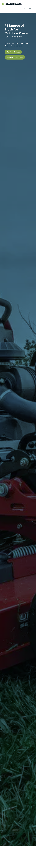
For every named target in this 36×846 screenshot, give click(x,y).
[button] (24, 8)
